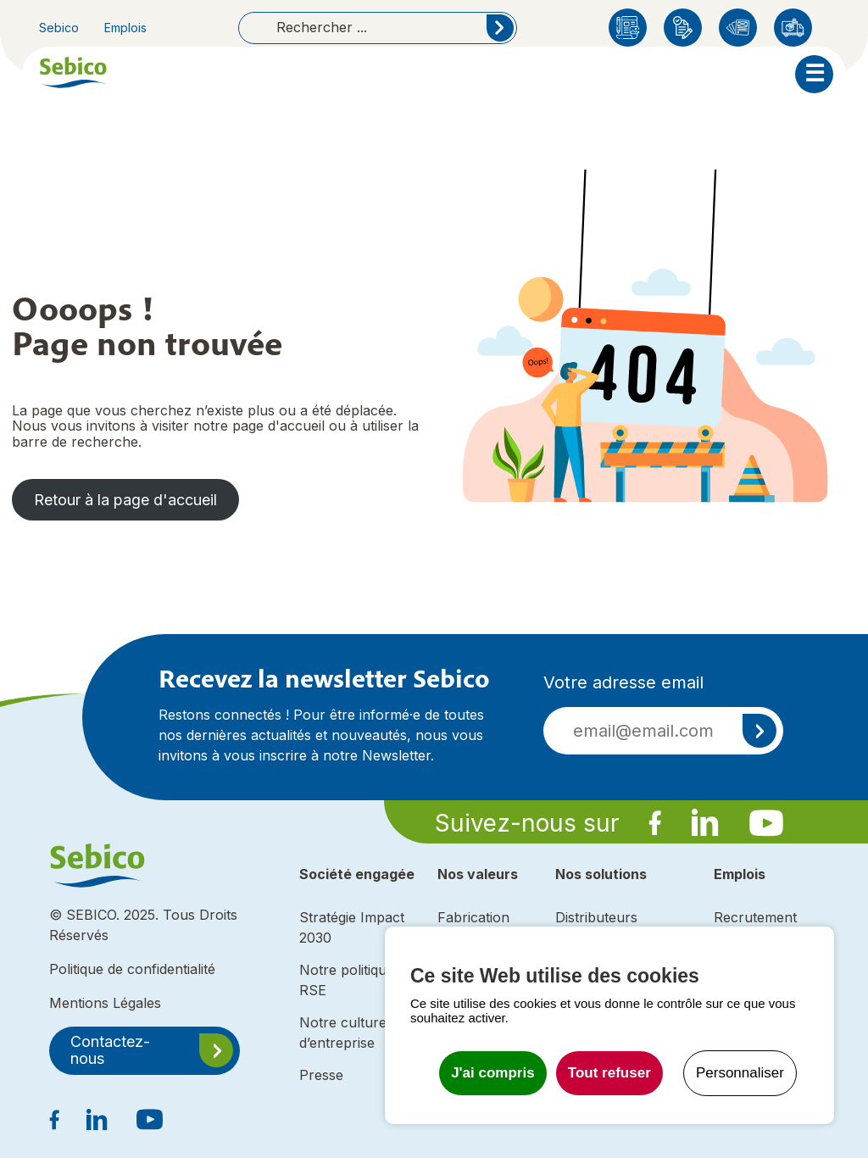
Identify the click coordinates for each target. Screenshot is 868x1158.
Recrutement (755, 917)
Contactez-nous (110, 1050)
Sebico (59, 27)
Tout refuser (609, 1073)
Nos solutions (601, 874)
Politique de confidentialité (132, 968)
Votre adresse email (623, 682)
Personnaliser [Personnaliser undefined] (740, 1073)
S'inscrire (759, 731)
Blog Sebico (628, 27)
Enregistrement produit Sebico (683, 27)
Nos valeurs (477, 874)
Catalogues (738, 27)
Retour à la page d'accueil (125, 500)
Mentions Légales (105, 1002)
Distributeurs (793, 27)
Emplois (125, 27)
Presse (321, 1074)
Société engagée (357, 874)
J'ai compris (493, 1073)
